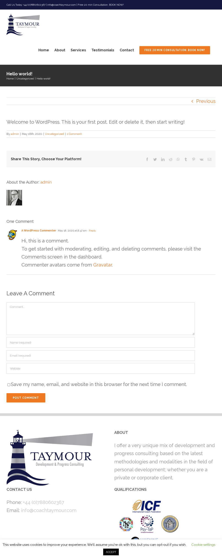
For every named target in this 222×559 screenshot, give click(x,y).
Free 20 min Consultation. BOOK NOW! (101, 4)
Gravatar (102, 265)
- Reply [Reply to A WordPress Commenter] (91, 230)
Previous (205, 101)
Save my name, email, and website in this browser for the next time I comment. (99, 384)
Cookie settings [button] (203, 545)
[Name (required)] (101, 342)
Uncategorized (54, 134)
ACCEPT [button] (111, 552)
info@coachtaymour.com (49, 510)
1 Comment (74, 134)
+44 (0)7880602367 (43, 502)
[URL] (101, 368)
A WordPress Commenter (38, 230)
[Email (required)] (101, 355)
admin (15, 134)
